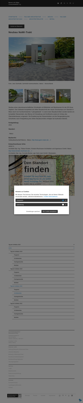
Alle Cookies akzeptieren (50, 211)
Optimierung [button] (20, 204)
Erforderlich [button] (20, 200)
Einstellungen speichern (33, 211)
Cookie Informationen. (51, 196)
